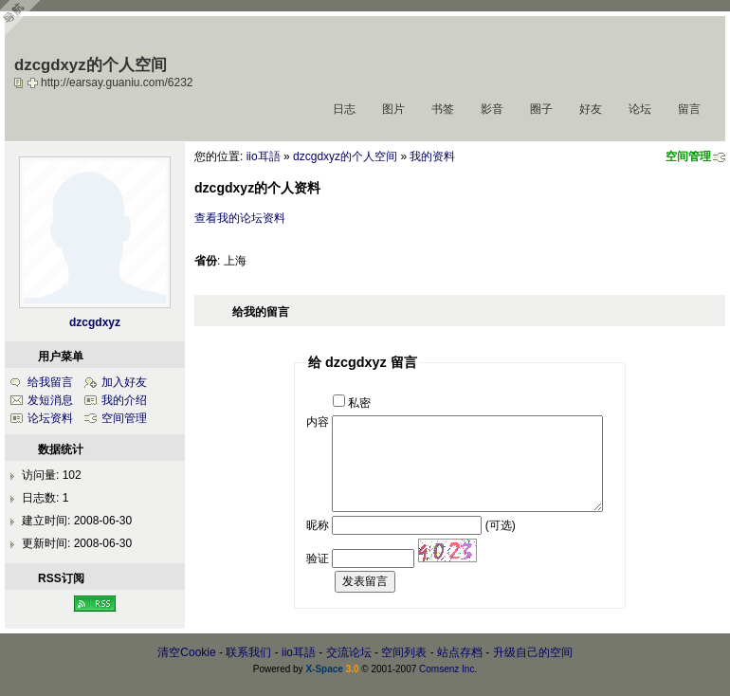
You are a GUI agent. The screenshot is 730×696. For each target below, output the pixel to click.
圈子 (541, 109)
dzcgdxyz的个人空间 (345, 156)
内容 (317, 422)
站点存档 (460, 652)
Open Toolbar (23, 20)
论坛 (640, 109)
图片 (393, 109)
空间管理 (688, 156)
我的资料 (432, 156)
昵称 (317, 525)
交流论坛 (349, 652)
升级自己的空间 (533, 652)
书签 (442, 109)
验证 (317, 558)
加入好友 (124, 382)
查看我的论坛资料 (239, 218)
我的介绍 (124, 400)
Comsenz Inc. (448, 669)
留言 (689, 109)
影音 (492, 109)
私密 (359, 403)
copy (20, 82)
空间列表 (404, 652)
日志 (344, 109)
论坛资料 (50, 418)
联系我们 (248, 652)
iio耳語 (263, 156)
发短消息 (50, 400)
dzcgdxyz (94, 322)
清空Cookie (186, 652)
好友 (590, 109)
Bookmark (34, 82)
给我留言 (50, 382)
